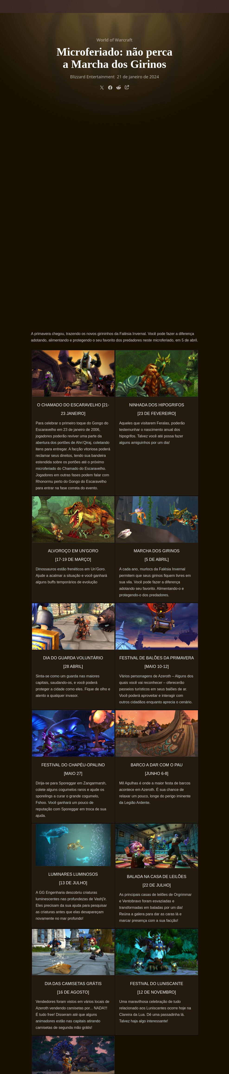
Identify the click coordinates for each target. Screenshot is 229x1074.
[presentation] (18, 12)
